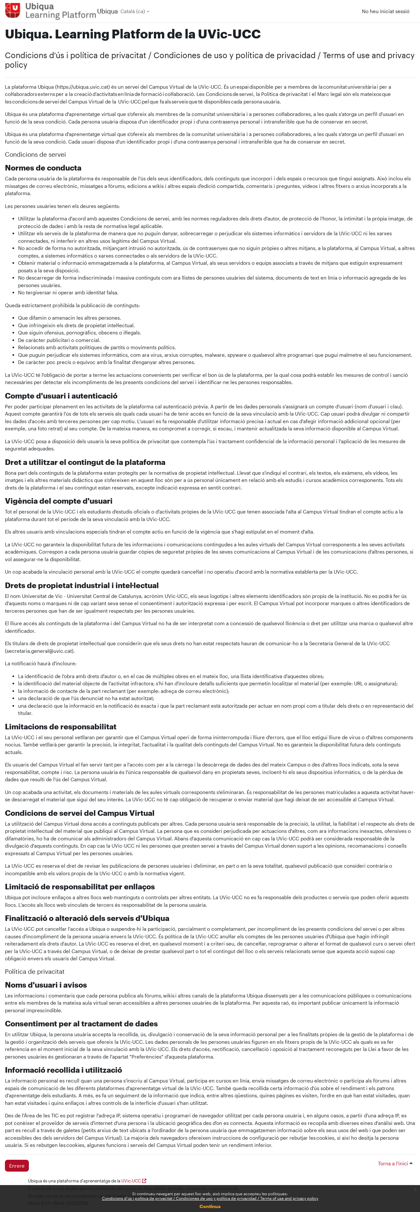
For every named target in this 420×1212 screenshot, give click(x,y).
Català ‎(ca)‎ (132, 11)
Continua (210, 1206)
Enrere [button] (17, 1166)
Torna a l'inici (395, 1163)
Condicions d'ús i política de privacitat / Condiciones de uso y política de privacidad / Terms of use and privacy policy (210, 1198)
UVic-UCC (131, 1180)
